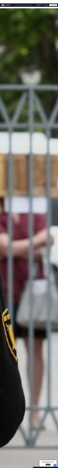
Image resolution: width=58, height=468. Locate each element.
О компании (16, 1)
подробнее (52, 462)
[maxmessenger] (45, 1)
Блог (31, 1)
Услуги (20, 1)
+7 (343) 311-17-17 (39, 1)
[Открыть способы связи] (55, 465)
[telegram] (47, 1)
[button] (53, 2)
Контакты (29, 1)
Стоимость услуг (24, 1)
